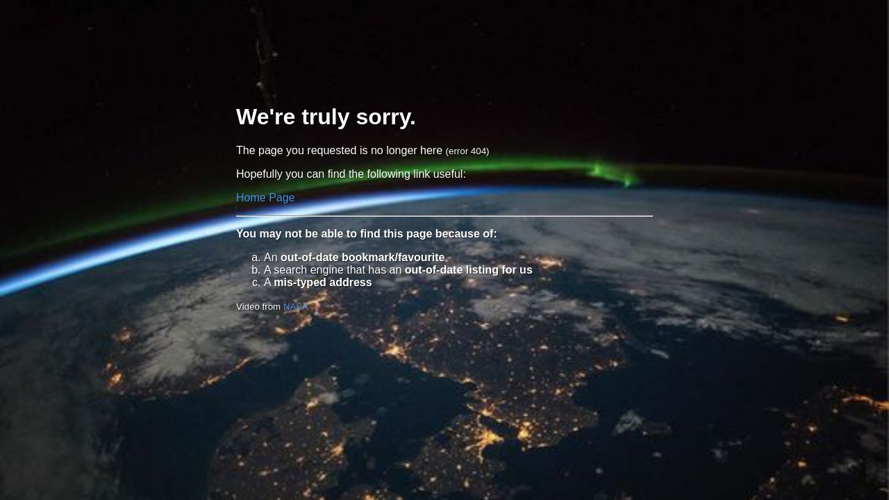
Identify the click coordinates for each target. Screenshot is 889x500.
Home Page (265, 197)
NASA (295, 306)
